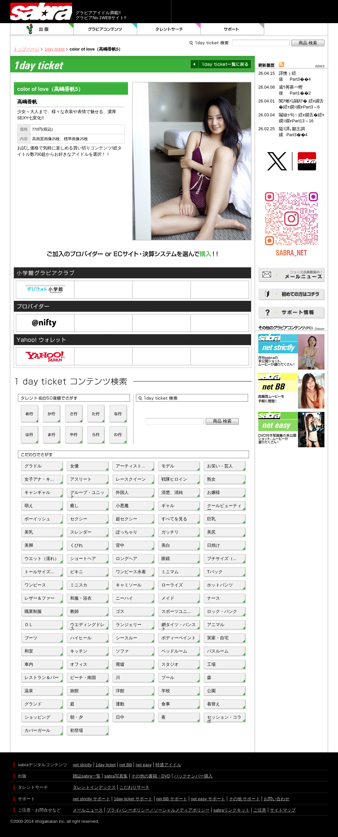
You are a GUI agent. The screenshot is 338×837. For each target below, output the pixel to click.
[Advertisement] (291, 478)
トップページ (26, 49)
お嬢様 (213, 492)
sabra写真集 (116, 776)
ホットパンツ (220, 584)
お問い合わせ (276, 798)
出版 (42, 29)
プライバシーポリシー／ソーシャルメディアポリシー (158, 810)
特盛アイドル (168, 764)
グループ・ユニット (87, 494)
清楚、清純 (172, 492)
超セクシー (126, 518)
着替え (213, 703)
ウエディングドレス (87, 626)
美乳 (28, 532)
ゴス (120, 611)
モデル (167, 465)
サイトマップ (283, 810)
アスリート (81, 479)
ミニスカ (78, 584)
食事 (165, 703)
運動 (120, 703)
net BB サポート (171, 798)
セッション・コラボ (224, 719)
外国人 (122, 492)
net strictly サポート (91, 798)
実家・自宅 (218, 637)
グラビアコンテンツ (105, 29)
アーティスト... (130, 465)
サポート (232, 29)
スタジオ (170, 664)
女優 (74, 465)
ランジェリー (129, 624)
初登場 (76, 730)
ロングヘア (126, 558)
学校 (165, 690)
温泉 (28, 690)
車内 (28, 664)
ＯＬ (28, 624)
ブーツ (30, 637)
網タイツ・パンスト (178, 626)
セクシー (78, 518)
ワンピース (35, 584)
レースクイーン (131, 479)
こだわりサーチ (134, 787)
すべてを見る (174, 518)
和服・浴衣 (81, 598)
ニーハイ (124, 598)
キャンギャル (37, 492)
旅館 (74, 690)
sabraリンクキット (231, 810)
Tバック (215, 571)
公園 (211, 690)
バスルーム (218, 651)
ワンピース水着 (131, 571)
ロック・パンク (222, 611)
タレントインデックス (94, 787)
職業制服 (33, 611)
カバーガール (37, 730)
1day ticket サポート (133, 798)
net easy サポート (208, 798)
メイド (167, 598)
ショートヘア (83, 558)
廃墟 (120, 664)
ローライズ (172, 584)
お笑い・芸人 (220, 465)
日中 (120, 717)
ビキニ (76, 571)
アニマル (215, 624)
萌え (28, 505)
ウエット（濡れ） (41, 558)
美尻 (211, 532)
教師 (74, 611)
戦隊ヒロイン (174, 479)
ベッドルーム (174, 651)
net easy (143, 764)
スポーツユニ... (176, 611)
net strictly (82, 764)
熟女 (211, 479)
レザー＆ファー (39, 598)
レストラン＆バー (41, 677)
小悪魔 (122, 505)
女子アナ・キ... (39, 479)
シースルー (126, 637)
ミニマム (170, 571)
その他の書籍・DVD (150, 776)
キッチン (78, 651)
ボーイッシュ (37, 518)
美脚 (28, 545)
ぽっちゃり (126, 532)
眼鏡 (165, 558)
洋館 (120, 690)
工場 (211, 664)
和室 (28, 651)
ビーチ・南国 (83, 677)
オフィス (78, 664)
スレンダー (81, 532)
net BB (125, 764)
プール (167, 677)
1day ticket (54, 49)
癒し (74, 505)
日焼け (213, 545)
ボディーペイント (178, 637)
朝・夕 (76, 717)
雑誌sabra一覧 (87, 776)
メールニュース (88, 810)
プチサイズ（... (221, 558)
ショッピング (37, 717)
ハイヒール (81, 637)
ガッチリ (170, 532)
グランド (33, 703)
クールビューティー (224, 507)
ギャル (167, 505)
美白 (165, 545)
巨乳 (211, 518)
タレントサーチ (169, 29)
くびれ (76, 545)
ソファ (122, 651)
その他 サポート (244, 798)
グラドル (33, 465)
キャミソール (129, 584)
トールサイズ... (39, 571)
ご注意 (259, 810)
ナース (213, 598)
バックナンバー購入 (193, 776)
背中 (120, 545)
